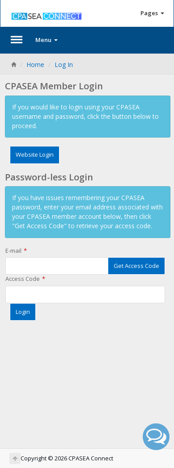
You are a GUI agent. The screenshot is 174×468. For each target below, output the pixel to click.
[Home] (13, 64)
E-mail (13, 251)
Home (35, 64)
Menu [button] (46, 40)
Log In (64, 64)
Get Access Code (136, 266)
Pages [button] (152, 13)
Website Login (35, 154)
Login (23, 312)
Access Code (22, 279)
